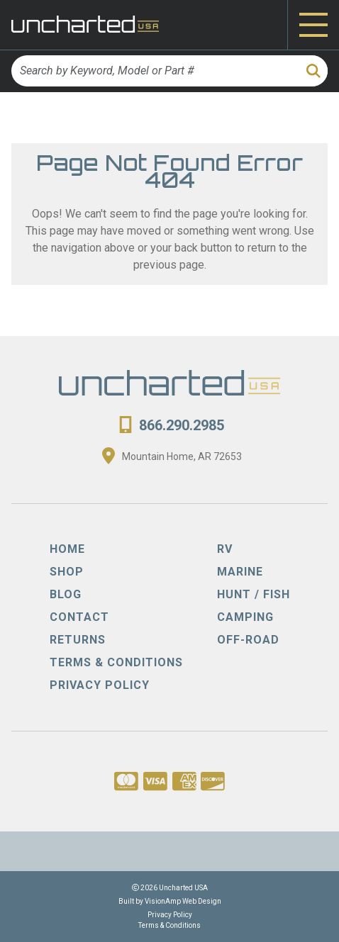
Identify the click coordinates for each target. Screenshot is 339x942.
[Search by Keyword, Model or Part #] (154, 70)
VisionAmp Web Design (183, 901)
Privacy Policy (170, 915)
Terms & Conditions (169, 925)
